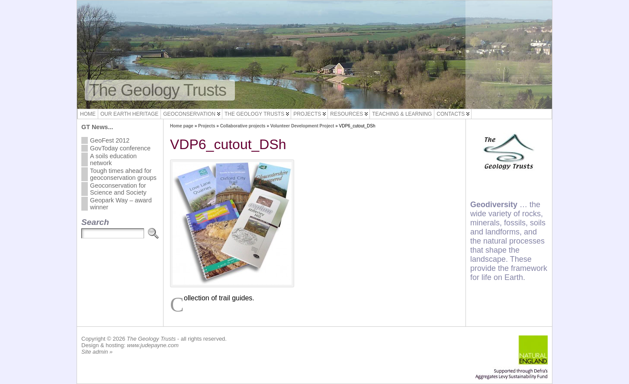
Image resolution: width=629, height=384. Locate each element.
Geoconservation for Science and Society (118, 189)
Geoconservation (189, 114)
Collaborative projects (243, 126)
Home (88, 114)
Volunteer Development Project (302, 126)
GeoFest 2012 (109, 140)
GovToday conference (120, 148)
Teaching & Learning (402, 114)
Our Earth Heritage (129, 114)
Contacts (450, 114)
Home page (181, 126)
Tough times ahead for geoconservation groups (123, 174)
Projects (307, 114)
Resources (346, 114)
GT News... (97, 127)
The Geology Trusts (157, 90)
